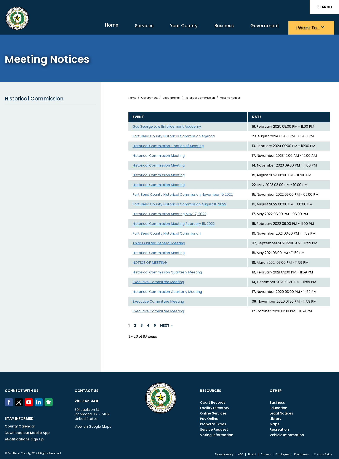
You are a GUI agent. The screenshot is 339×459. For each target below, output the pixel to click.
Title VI (252, 453)
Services (118, 27)
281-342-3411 (86, 400)
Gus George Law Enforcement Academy (167, 125)
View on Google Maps (93, 425)
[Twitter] (20, 404)
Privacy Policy (323, 453)
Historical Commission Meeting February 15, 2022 (174, 222)
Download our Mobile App (27, 431)
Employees (282, 453)
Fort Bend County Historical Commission (167, 232)
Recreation (279, 428)
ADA (240, 453)
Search (324, 7)
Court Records (212, 401)
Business (210, 27)
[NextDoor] (49, 404)
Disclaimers (302, 453)
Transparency (224, 453)
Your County (163, 27)
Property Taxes (213, 423)
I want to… (305, 27)
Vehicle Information (287, 433)
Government (256, 27)
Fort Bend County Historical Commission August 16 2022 (179, 203)
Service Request (214, 428)
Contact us (86, 389)
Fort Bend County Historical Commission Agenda (174, 135)
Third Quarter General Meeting (159, 242)
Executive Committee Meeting (158, 281)
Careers (266, 453)
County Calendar (20, 425)
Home (81, 26)
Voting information (216, 433)
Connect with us (21, 389)
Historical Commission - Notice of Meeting (168, 145)
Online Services (213, 412)
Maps (274, 423)
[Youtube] (30, 404)
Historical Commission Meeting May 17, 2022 (169, 213)
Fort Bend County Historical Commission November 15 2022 (183, 193)
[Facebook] (10, 404)
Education (278, 406)
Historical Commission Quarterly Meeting (167, 271)
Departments (171, 96)
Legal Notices (281, 412)
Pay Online (209, 417)
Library (275, 417)
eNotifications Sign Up (24, 438)
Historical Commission (50, 98)
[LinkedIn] (40, 404)
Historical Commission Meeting (159, 154)
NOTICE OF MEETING (150, 261)
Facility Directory (214, 406)
